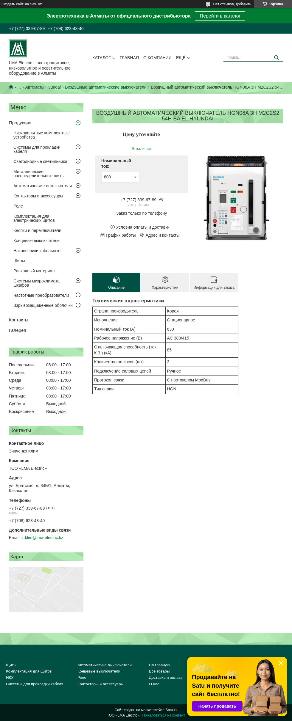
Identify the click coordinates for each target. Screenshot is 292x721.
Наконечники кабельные (36, 250)
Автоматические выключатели (42, 185)
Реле (18, 206)
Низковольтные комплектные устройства (41, 135)
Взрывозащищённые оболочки (43, 305)
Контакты (18, 319)
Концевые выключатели (36, 240)
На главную (159, 665)
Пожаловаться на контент (163, 715)
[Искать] (276, 58)
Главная (129, 57)
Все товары (159, 671)
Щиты (11, 665)
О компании (157, 57)
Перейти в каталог (220, 15)
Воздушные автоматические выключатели (105, 87)
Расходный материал (34, 270)
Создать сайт (12, 4)
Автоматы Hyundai (43, 87)
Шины (19, 260)
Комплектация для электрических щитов (34, 218)
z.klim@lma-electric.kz (42, 537)
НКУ (9, 677)
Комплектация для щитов (29, 671)
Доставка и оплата (165, 677)
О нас (154, 684)
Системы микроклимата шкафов (36, 283)
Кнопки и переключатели (37, 230)
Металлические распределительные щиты (38, 173)
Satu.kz (171, 710)
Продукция (20, 122)
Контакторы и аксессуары (38, 196)
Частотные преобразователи (41, 295)
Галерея (17, 330)
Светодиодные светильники (40, 161)
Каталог (101, 57)
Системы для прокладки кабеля (36, 149)
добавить (243, 4)
